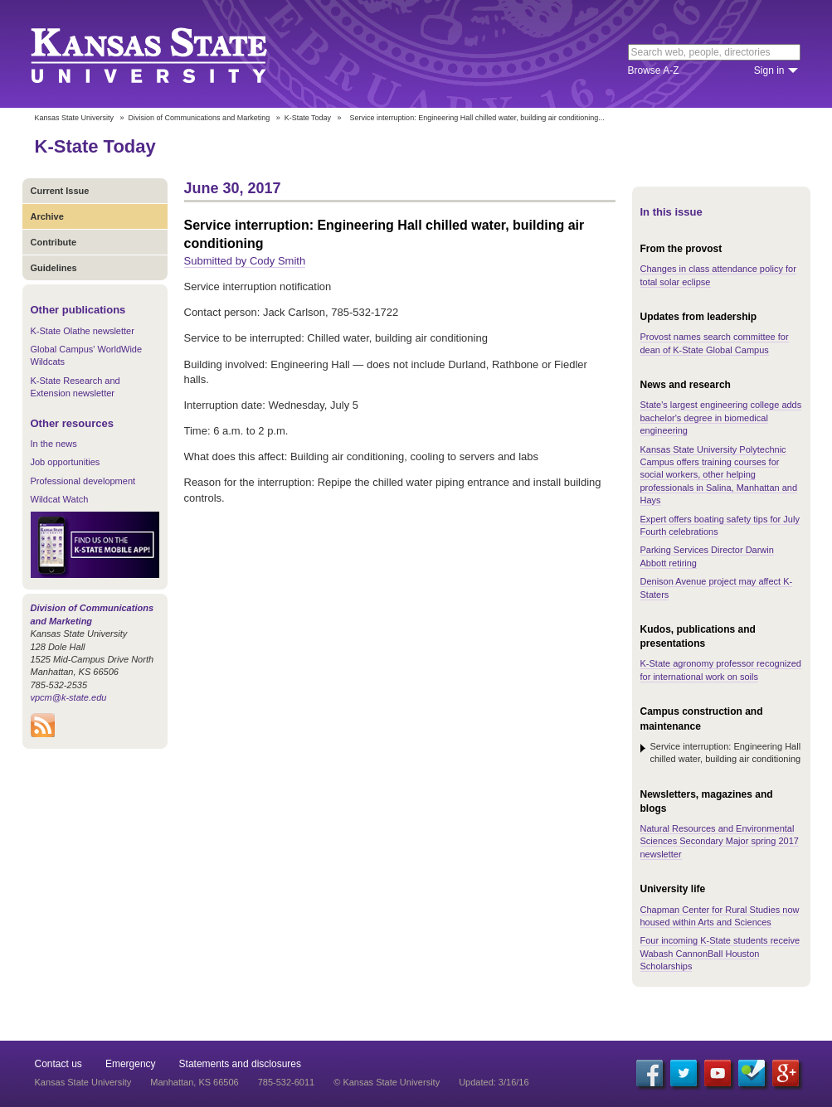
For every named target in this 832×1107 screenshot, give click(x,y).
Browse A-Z (653, 70)
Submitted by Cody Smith (245, 261)
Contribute (54, 242)
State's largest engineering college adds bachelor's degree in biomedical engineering (721, 417)
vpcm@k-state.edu (69, 697)
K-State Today (308, 118)
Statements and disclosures (240, 1064)
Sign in (769, 70)
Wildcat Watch (60, 499)
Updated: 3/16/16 (493, 1082)
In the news (54, 444)
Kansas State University (169, 54)
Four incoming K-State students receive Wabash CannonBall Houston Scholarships (720, 953)
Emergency (130, 1064)
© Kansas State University (386, 1082)
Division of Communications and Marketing (199, 118)
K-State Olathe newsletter (82, 331)
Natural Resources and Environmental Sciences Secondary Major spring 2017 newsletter (719, 841)
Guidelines (54, 268)
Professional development (83, 481)
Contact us (58, 1064)
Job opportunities (65, 462)
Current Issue (60, 191)
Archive (47, 216)
